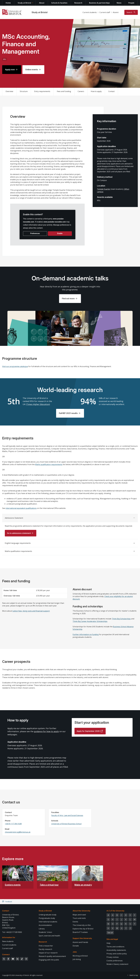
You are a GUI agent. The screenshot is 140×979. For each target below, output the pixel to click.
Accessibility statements (116, 950)
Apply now (10, 69)
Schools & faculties (59, 3)
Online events (31, 69)
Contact (111, 91)
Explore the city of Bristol (83, 928)
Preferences (35, 233)
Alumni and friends (80, 942)
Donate (76, 946)
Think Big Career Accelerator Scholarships (90, 621)
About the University (81, 911)
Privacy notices (113, 957)
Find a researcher (46, 946)
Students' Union (45, 932)
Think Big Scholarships (121, 619)
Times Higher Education (38, 404)
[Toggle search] (131, 12)
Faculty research (45, 949)
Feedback (8, 901)
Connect (6, 954)
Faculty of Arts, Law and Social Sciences (67, 815)
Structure (24, 91)
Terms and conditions (115, 946)
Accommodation (45, 925)
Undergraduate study (47, 914)
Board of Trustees (80, 932)
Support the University (82, 938)
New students (8, 941)
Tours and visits (79, 918)
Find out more (68, 298)
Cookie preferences (115, 960)
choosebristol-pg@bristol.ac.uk (17, 832)
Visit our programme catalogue (15, 366)
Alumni (115, 12)
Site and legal (112, 939)
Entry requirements (42, 91)
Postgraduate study (47, 918)
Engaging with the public (49, 960)
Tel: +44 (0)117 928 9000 (12, 932)
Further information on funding (86, 634)
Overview (9, 91)
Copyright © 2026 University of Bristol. (15, 975)
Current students (90, 12)
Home (8, 3)
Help (108, 943)
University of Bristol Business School (66, 824)
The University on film (82, 925)
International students (48, 921)
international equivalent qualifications (21, 508)
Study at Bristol (24, 3)
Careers (81, 91)
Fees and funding (64, 91)
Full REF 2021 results (68, 413)
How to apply (96, 91)
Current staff (104, 12)
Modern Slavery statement (117, 964)
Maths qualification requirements (48, 464)
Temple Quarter (103, 189)
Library (42, 928)
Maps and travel (79, 914)
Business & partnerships (99, 3)
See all (110, 932)
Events (75, 921)
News (119, 3)
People (131, 3)
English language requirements (18, 543)
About (41, 3)
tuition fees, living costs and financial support (31, 611)
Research (78, 3)
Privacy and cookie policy (117, 953)
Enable (59, 233)
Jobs (75, 952)
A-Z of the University (115, 911)
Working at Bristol (80, 956)
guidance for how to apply (46, 731)
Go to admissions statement (19, 533)
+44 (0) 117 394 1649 (13, 824)
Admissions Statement (14, 518)
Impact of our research (48, 953)
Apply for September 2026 (88, 731)
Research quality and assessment (52, 956)
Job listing (77, 959)
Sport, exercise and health (49, 935)
